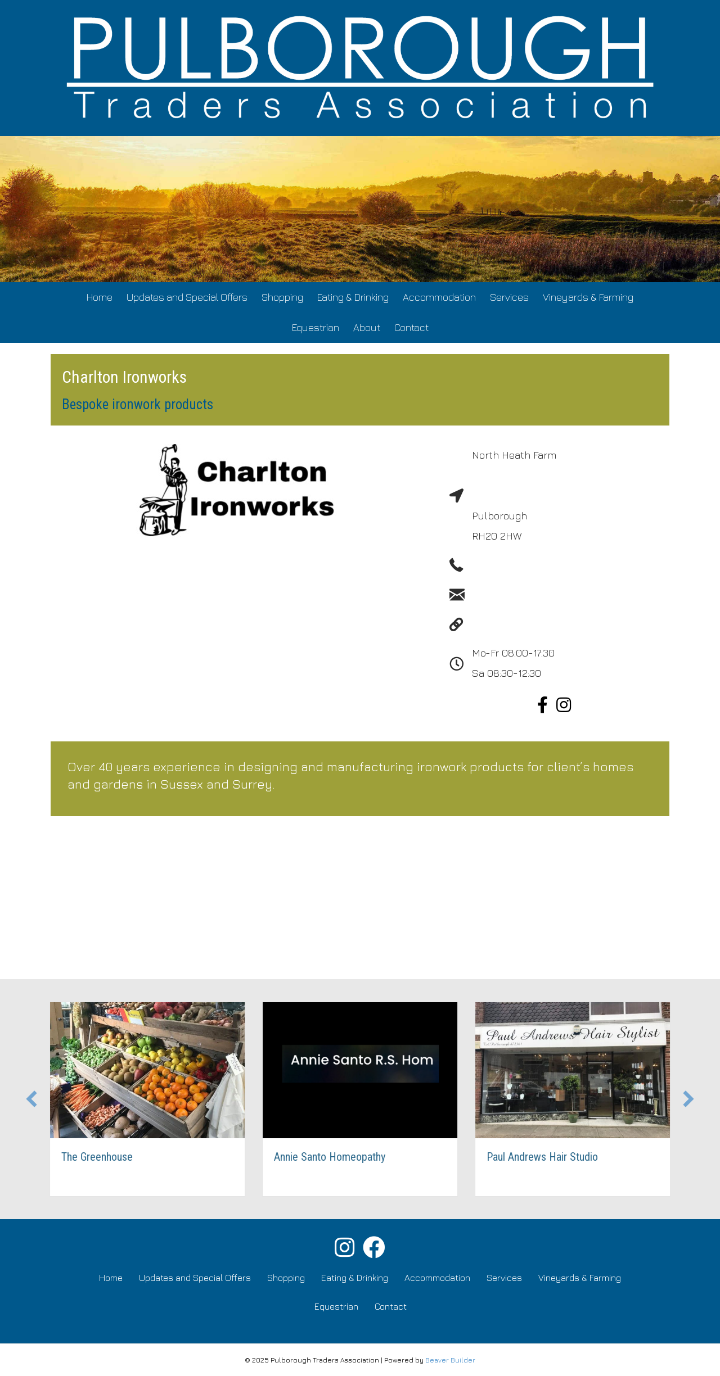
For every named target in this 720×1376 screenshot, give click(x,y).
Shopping (282, 297)
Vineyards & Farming (588, 297)
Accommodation (439, 297)
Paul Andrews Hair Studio (553, 1157)
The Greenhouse (108, 1157)
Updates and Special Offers (187, 297)
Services (509, 297)
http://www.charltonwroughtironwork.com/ (569, 625)
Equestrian (315, 327)
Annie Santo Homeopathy (341, 1157)
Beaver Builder (450, 1360)
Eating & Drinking (353, 297)
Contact (411, 327)
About (366, 327)
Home (99, 297)
